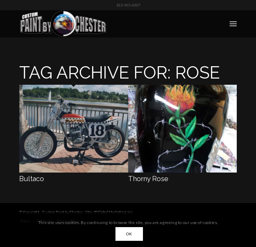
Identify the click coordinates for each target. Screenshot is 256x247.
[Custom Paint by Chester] (106, 23)
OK (129, 233)
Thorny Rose (148, 179)
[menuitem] (233, 23)
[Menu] (233, 23)
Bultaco (31, 179)
